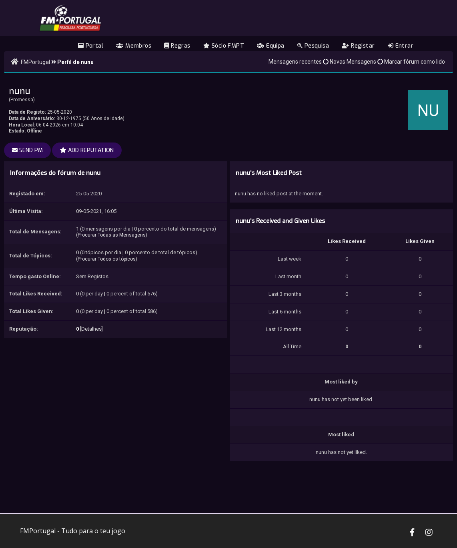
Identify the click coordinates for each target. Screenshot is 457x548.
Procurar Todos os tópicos (107, 259)
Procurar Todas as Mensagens (112, 235)
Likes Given (420, 241)
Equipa (270, 46)
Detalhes (91, 329)
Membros (133, 46)
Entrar (400, 46)
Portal (90, 46)
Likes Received (347, 241)
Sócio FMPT (223, 46)
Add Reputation (87, 150)
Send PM (27, 150)
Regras (177, 46)
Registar (358, 46)
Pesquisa (313, 46)
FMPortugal (35, 62)
